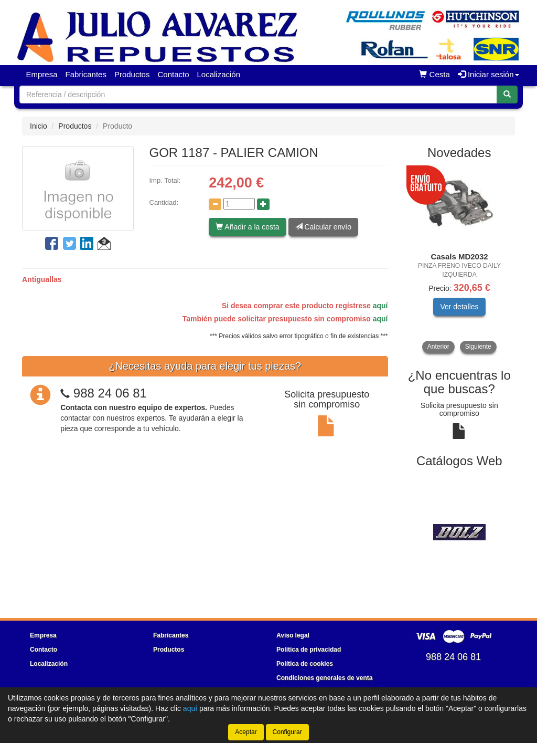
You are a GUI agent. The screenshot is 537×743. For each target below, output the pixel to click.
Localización (219, 74)
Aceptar (245, 732)
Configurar (287, 732)
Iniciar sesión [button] (488, 74)
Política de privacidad (308, 649)
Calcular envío (323, 227)
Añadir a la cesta (247, 227)
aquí (380, 305)
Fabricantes (86, 74)
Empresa (42, 74)
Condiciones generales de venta (324, 678)
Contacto (173, 74)
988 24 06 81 (110, 393)
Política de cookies (304, 663)
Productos (132, 74)
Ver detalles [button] (459, 306)
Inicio (38, 126)
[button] (104, 245)
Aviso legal (292, 635)
